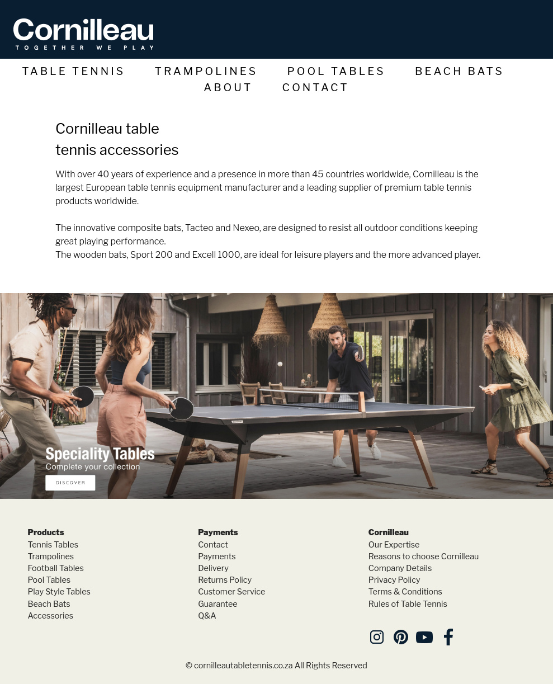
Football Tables (55, 568)
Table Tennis (73, 71)
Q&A (207, 616)
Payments (217, 556)
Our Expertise (394, 545)
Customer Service (231, 592)
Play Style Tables (58, 592)
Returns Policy (225, 580)
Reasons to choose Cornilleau (423, 556)
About (228, 87)
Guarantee (218, 604)
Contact (315, 87)
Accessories (50, 616)
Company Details (400, 568)
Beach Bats (459, 71)
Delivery (213, 568)
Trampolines (206, 71)
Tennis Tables (52, 545)
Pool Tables (336, 71)
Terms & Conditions (405, 592)
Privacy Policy (394, 580)
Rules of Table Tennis (407, 604)
